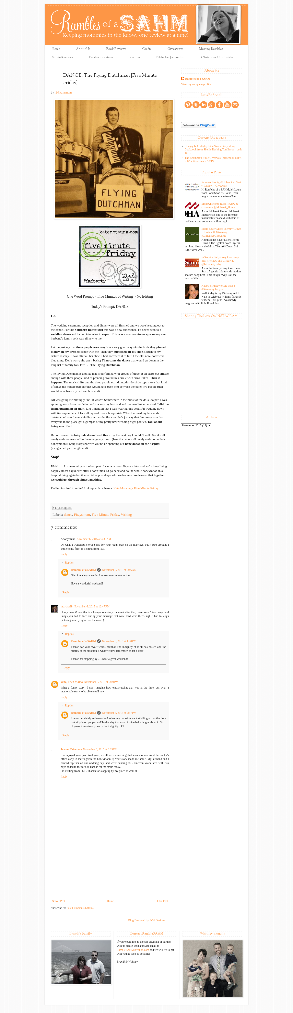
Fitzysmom (82, 514)
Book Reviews (116, 49)
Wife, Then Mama (72, 681)
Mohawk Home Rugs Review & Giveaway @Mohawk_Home (219, 205)
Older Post (162, 901)
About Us (83, 49)
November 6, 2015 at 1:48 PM (119, 641)
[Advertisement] (109, 868)
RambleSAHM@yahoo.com (133, 949)
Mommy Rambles (211, 49)
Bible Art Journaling (170, 57)
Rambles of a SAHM (83, 569)
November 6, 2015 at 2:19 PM (101, 681)
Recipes (134, 57)
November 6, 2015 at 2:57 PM (119, 712)
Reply (64, 554)
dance (68, 514)
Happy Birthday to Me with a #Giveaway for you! (218, 287)
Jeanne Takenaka (71, 749)
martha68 (66, 606)
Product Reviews (101, 57)
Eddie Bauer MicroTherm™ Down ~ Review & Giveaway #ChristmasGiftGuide (221, 232)
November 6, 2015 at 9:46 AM (119, 569)
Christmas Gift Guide (217, 57)
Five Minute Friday (105, 514)
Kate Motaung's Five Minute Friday (136, 488)
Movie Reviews (62, 57)
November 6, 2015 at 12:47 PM (91, 606)
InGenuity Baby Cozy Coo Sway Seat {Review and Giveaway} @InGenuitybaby (220, 261)
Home (56, 49)
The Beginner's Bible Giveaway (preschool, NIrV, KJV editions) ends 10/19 (213, 159)
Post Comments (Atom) (80, 908)
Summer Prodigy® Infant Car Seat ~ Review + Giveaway (221, 184)
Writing (126, 514)
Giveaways (175, 49)
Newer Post (58, 901)
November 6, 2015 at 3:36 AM (94, 539)
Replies (69, 562)
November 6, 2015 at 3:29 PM (100, 749)
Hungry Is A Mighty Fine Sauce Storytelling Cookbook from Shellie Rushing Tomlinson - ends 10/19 (213, 150)
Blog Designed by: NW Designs (146, 920)
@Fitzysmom (63, 92)
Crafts (147, 49)
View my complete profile (196, 84)
